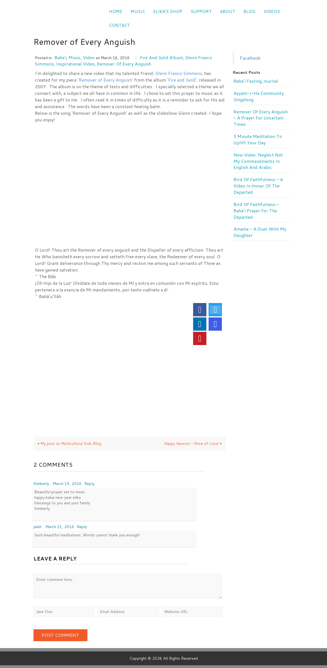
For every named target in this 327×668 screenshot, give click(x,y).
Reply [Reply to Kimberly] (89, 483)
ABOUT (227, 11)
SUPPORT (201, 11)
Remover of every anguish (124, 64)
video (89, 57)
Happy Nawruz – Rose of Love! (191, 443)
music (75, 57)
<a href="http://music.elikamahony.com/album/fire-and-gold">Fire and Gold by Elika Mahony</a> (131, 139)
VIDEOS (272, 11)
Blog (249, 11)
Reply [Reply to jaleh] (82, 526)
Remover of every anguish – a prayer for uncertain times (260, 118)
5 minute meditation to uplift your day (257, 139)
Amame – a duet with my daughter (259, 232)
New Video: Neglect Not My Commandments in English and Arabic (258, 161)
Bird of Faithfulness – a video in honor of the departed (258, 185)
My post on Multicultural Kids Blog (70, 443)
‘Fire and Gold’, (183, 80)
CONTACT (119, 25)
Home (115, 11)
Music (138, 11)
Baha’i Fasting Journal (255, 81)
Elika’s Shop (167, 11)
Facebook (250, 57)
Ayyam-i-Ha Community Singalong (258, 96)
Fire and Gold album (161, 57)
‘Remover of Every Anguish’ (105, 80)
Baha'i (60, 57)
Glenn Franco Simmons (178, 73)
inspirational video (75, 64)
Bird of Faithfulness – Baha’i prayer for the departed (256, 210)
